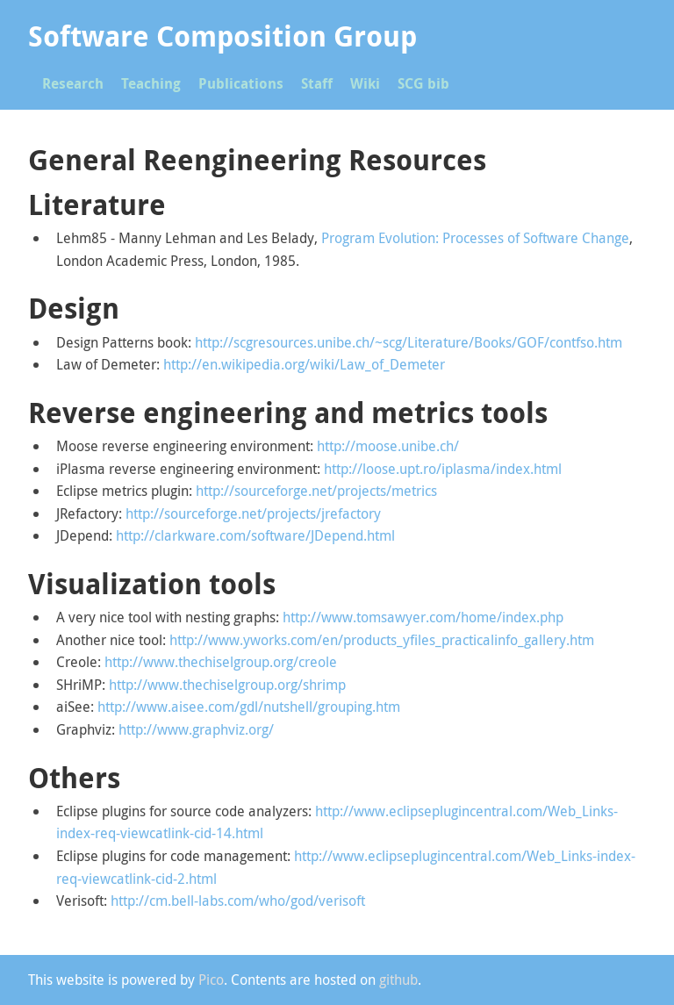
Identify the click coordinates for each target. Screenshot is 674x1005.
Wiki (365, 83)
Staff (317, 83)
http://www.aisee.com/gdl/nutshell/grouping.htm (248, 706)
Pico (211, 979)
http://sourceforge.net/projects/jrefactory (253, 513)
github (398, 979)
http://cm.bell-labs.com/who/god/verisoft (238, 900)
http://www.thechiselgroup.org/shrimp (227, 684)
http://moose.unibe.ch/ (388, 446)
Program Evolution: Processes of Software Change (475, 238)
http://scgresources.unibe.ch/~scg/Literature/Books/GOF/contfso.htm (408, 342)
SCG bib (423, 83)
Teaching (151, 83)
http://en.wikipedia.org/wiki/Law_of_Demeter (304, 364)
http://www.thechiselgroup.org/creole (220, 661)
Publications (240, 83)
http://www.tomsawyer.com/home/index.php (423, 617)
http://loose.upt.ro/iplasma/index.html (443, 468)
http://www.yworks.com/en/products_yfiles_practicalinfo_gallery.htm (381, 640)
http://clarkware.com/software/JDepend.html (255, 535)
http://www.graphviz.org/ (196, 729)
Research (73, 83)
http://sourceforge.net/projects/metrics (316, 490)
